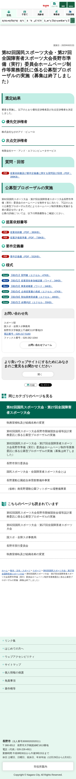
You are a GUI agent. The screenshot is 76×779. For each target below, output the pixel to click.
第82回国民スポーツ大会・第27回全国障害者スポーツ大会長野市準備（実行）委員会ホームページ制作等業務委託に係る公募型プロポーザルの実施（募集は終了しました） (40, 449)
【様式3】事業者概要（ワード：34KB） (31, 286)
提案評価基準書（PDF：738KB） (28, 237)
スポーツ (37, 570)
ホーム (5, 570)
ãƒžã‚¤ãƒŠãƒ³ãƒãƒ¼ (13, 20)
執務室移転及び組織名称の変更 (26, 422)
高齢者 (41, 14)
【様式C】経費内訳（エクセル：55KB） (31, 302)
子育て (25, 14)
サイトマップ (13, 664)
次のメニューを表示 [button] (72, 20)
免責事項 (10, 680)
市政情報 (70, 14)
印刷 (32, 385)
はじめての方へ (14, 648)
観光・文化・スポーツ (20, 570)
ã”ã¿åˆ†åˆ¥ (34, 20)
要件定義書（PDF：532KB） (25, 256)
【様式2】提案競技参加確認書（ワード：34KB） (36, 280)
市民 (8, 15)
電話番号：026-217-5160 (17, 334)
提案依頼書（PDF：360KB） (25, 232)
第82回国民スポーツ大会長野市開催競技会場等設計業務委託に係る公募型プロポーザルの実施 (39, 433)
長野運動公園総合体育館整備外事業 (28, 480)
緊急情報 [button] (46, 6)
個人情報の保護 (14, 672)
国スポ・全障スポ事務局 (21, 537)
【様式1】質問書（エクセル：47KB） (30, 275)
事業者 (56, 14)
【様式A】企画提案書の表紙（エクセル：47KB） (36, 291)
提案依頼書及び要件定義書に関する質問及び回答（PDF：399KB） (41, 175)
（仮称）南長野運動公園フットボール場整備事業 (36, 488)
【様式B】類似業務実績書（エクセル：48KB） (35, 297)
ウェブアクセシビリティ (20, 656)
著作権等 (10, 688)
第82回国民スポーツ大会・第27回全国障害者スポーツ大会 (38, 409)
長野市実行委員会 (17, 463)
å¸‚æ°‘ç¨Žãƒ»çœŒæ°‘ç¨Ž (56, 20)
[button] (63, 5)
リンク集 (10, 640)
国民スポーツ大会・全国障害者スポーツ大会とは (36, 471)
